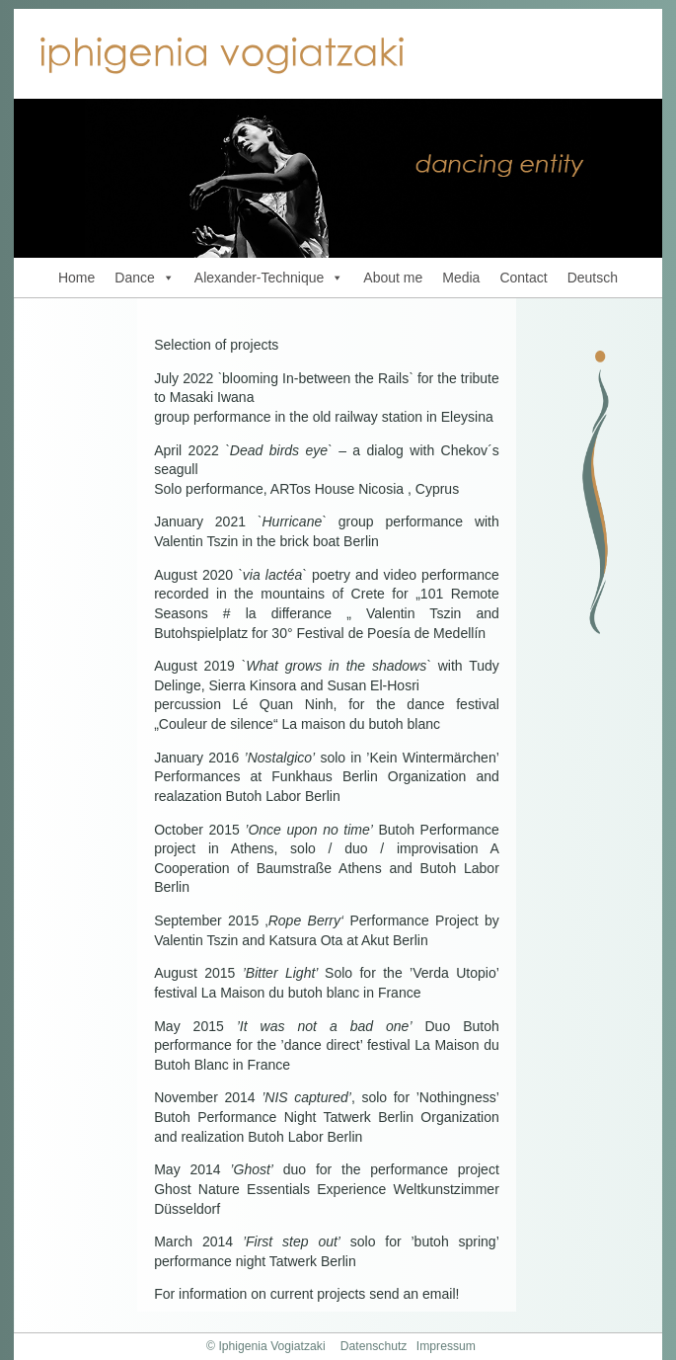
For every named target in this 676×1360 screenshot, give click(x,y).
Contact (523, 277)
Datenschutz (374, 1346)
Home (76, 277)
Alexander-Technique (269, 277)
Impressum (446, 1346)
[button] (165, 277)
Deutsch (592, 277)
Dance (144, 277)
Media (461, 277)
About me (392, 277)
